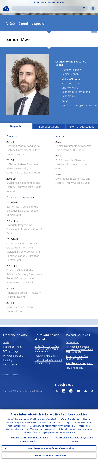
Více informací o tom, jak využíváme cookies (75, 439)
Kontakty (7, 360)
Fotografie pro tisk (13, 355)
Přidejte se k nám (12, 346)
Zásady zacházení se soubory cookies (77, 357)
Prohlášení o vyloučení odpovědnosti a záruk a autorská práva (47, 349)
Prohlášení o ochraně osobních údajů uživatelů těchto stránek (79, 349)
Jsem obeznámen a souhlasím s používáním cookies (51, 448)
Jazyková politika (75, 367)
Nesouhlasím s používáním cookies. (51, 455)
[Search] (47, 8)
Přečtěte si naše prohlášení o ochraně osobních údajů (29, 439)
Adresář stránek (11, 374)
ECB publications (49, 126)
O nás (6, 342)
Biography (16, 126)
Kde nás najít (10, 364)
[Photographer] (46, 113)
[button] (93, 3)
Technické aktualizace (46, 355)
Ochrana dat (72, 342)
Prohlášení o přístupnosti (79, 363)
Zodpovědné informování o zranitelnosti (48, 361)
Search (84, 8)
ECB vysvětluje (11, 351)
